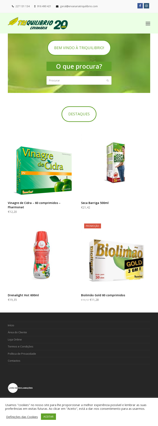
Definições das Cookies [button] (22, 417)
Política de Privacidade (22, 353)
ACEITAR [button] (48, 416)
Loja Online (15, 339)
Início (11, 325)
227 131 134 (22, 6)
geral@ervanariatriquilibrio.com (79, 6)
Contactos (14, 360)
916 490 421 (44, 6)
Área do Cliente (17, 332)
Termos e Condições (20, 346)
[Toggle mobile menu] (148, 23)
